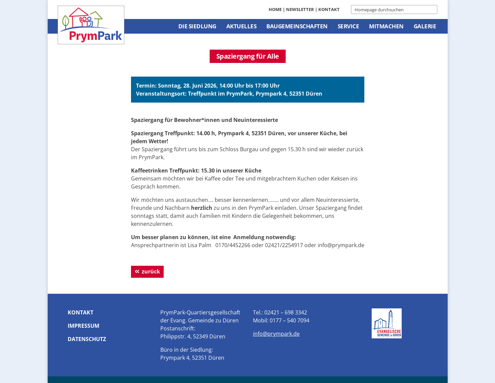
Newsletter (300, 9)
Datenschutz (87, 339)
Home (275, 9)
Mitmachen (386, 26)
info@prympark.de (276, 333)
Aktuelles (241, 26)
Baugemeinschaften (297, 26)
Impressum (83, 325)
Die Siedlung (197, 26)
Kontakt (329, 9)
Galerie (425, 26)
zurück (151, 271)
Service (348, 26)
